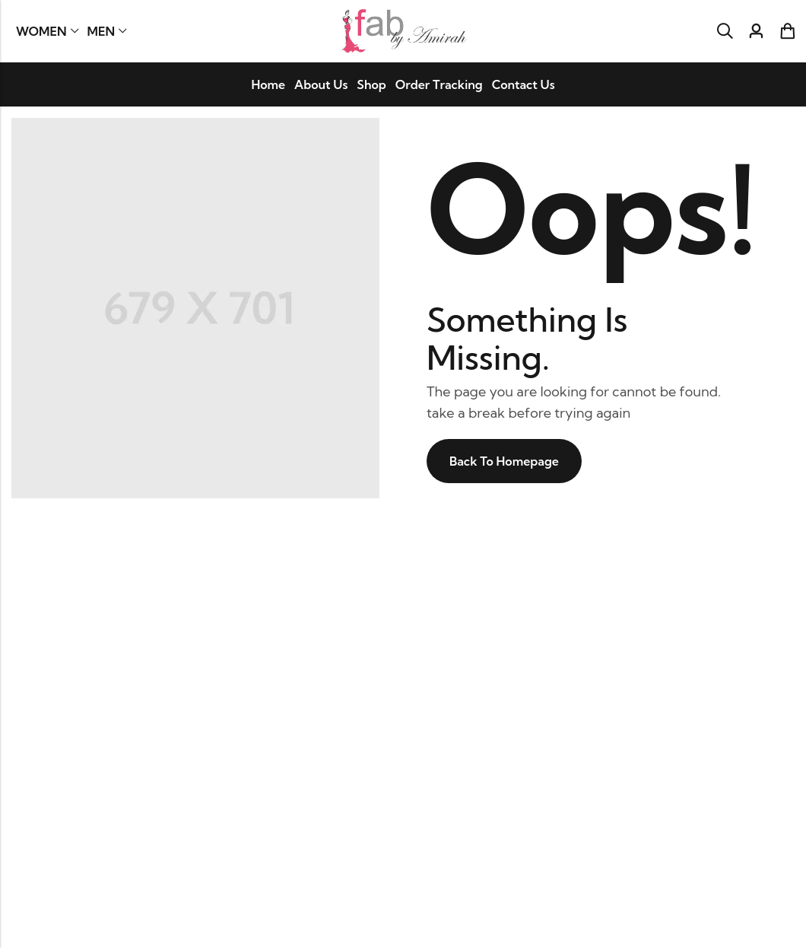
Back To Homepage (504, 461)
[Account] (755, 32)
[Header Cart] (787, 31)
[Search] (724, 31)
